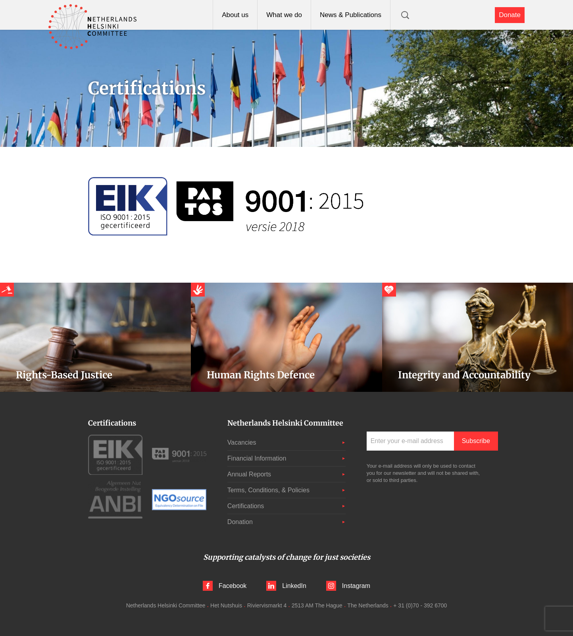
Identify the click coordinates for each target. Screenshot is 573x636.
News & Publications (350, 15)
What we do (284, 15)
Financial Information (256, 458)
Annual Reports (249, 474)
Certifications (245, 506)
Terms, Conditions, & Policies (268, 490)
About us (235, 15)
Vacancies (241, 442)
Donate (510, 15)
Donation (240, 521)
